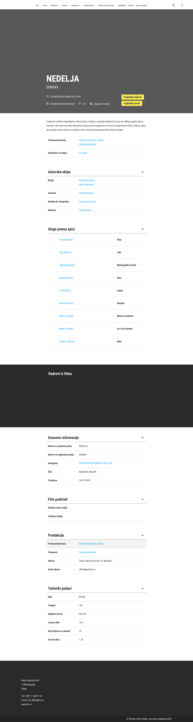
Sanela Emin (65, 290)
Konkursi (54, 5)
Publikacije (122, 5)
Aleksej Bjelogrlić (67, 265)
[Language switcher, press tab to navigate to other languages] (179, 5)
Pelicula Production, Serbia (91, 140)
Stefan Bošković (86, 193)
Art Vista (83, 153)
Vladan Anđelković (87, 144)
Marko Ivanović (66, 303)
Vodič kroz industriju (106, 5)
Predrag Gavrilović (87, 201)
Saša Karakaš (85, 210)
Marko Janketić (66, 328)
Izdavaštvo (75, 5)
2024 (78, 96)
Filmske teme (89, 5)
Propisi (131, 5)
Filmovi (64, 5)
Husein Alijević (66, 239)
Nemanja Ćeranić (87, 180)
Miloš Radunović (86, 184)
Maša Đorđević (66, 277)
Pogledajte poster (132, 103)
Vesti (45, 5)
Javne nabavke (141, 5)
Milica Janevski (66, 316)
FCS (37, 5)
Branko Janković (66, 341)
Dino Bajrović (65, 252)
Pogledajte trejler (133, 97)
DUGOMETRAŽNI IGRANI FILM (63, 96)
